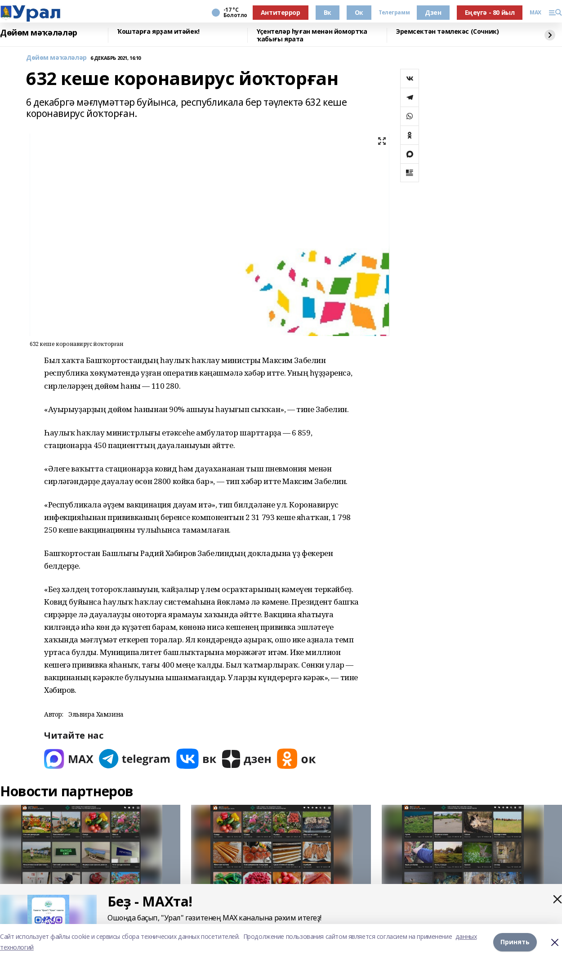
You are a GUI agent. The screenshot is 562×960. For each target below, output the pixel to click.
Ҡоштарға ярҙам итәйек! (158, 32)
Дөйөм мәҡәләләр (38, 33)
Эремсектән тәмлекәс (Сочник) (447, 32)
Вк (327, 12)
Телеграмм (394, 12)
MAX (535, 12)
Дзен (433, 12)
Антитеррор (280, 12)
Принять (515, 942)
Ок (359, 12)
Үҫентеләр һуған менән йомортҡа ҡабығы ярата (312, 35)
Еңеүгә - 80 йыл (490, 12)
